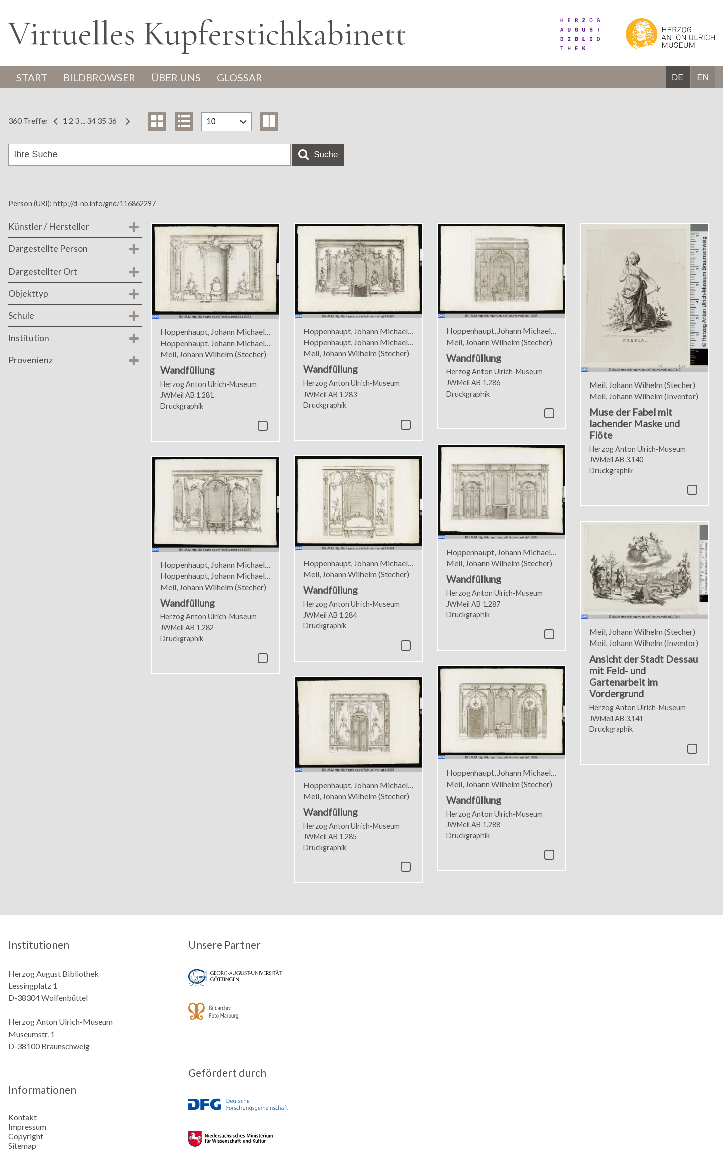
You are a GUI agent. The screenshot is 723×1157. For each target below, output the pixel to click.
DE (678, 77)
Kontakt (22, 1117)
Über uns (176, 77)
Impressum (27, 1126)
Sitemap (22, 1145)
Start (31, 77)
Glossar (239, 77)
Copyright (25, 1136)
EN (703, 77)
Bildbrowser (99, 77)
